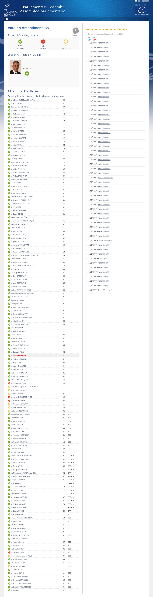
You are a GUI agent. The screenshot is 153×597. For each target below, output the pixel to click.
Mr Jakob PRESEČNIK (19, 228)
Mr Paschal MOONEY (18, 331)
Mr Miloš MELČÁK (17, 145)
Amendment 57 (104, 101)
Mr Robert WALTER (17, 432)
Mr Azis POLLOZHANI (18, 383)
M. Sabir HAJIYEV (17, 570)
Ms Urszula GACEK (17, 300)
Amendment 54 (104, 272)
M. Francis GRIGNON (18, 487)
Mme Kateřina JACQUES (19, 380)
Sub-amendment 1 (105, 178)
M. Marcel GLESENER (18, 135)
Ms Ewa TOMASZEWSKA (20, 307)
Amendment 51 (104, 214)
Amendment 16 (104, 155)
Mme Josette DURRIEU (19, 514)
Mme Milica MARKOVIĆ (19, 559)
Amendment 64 (104, 128)
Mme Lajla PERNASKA (19, 470)
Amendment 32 (104, 151)
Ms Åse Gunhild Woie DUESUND (22, 293)
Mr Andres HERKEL (18, 483)
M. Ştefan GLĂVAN (17, 241)
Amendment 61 (104, 231)
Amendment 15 (104, 133)
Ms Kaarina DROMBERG (19, 179)
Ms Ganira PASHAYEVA (19, 442)
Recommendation (105, 290)
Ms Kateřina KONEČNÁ (19, 217)
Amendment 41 (104, 52)
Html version (89, 39)
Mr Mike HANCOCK (18, 425)
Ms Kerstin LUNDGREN (19, 373)
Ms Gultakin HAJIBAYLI (19, 494)
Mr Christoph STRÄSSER (20, 580)
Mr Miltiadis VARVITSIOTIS (20, 204)
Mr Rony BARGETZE (18, 248)
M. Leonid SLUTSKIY (18, 552)
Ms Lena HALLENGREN (19, 411)
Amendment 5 (103, 61)
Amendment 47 (104, 146)
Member (21, 96)
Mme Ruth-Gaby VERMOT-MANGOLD (24, 387)
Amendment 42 (104, 70)
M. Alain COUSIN (17, 490)
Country (30, 96)
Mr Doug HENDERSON (19, 273)
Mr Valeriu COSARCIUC (19, 280)
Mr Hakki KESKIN (17, 369)
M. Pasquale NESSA (18, 501)
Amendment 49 (104, 164)
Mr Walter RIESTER (18, 169)
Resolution (102, 258)
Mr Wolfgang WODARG (19, 528)
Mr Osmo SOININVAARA (19, 314)
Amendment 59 (104, 137)
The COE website (142, 9)
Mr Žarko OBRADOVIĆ (19, 407)
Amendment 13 (104, 110)
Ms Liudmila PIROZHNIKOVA (21, 200)
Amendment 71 (104, 249)
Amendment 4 (103, 56)
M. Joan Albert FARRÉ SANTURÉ (22, 266)
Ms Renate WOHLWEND (19, 507)
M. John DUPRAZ (17, 190)
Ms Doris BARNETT (18, 549)
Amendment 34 (104, 281)
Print (75, 35)
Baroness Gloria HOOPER (20, 107)
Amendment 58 (104, 124)
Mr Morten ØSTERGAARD (20, 245)
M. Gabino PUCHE (17, 511)
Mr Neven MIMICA (17, 542)
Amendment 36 (104, 245)
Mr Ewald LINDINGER (18, 210)
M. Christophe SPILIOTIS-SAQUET (23, 221)
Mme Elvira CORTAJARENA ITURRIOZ (24, 255)
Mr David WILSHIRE (18, 452)
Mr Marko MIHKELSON (19, 186)
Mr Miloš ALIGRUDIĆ (18, 463)
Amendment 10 (104, 92)
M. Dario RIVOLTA (17, 183)
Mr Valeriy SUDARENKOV (20, 532)
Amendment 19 (104, 195)
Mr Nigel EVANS (16, 269)
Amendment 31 (104, 47)
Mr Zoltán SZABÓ (17, 214)
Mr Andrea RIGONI (17, 418)
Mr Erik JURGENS (17, 103)
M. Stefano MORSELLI (19, 359)
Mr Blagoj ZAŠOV (17, 362)
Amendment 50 (104, 191)
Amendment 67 (104, 205)
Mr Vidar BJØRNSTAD (18, 283)
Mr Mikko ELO (16, 521)
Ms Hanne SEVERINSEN (19, 428)
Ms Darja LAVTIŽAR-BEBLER (21, 587)
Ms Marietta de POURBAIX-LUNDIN (23, 473)
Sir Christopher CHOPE (19, 445)
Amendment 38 (104, 236)
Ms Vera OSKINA (17, 394)
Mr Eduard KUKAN (17, 352)
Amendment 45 (104, 119)
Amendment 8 (103, 83)
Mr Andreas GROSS (18, 117)
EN (136, 1)
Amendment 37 (104, 218)
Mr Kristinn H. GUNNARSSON (21, 318)
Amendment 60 (104, 222)
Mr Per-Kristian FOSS (18, 286)
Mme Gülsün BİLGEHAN (19, 166)
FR (139, 1)
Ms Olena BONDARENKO (20, 459)
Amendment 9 (103, 88)
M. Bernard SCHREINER (19, 110)
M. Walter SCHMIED (18, 141)
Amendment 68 (104, 209)
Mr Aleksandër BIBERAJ (19, 404)
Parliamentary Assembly (35, 9)
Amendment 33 (104, 276)
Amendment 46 (104, 142)
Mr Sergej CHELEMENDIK (20, 345)
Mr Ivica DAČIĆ (16, 335)
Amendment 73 (104, 285)
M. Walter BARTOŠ (17, 131)
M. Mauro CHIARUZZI (18, 366)
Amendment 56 (104, 74)
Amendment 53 (104, 227)
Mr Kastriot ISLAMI (17, 573)
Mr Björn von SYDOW (18, 563)
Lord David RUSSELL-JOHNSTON (23, 100)
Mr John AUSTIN (16, 231)
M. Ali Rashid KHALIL (19, 356)
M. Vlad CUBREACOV (18, 124)
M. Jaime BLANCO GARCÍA (20, 252)
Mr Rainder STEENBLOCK (20, 173)
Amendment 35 (104, 182)
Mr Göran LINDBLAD (18, 480)
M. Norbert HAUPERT (18, 138)
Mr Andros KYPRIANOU (19, 176)
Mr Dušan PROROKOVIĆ (20, 324)
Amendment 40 (104, 263)
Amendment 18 (104, 186)
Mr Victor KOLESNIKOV (19, 193)
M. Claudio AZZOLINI (18, 152)
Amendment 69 (104, 160)
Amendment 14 (104, 115)
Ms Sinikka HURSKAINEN (20, 539)
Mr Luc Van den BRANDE (20, 497)
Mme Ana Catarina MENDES (21, 583)
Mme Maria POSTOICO (19, 390)
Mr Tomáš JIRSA (16, 449)
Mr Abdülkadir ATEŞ (18, 114)
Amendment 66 (104, 173)
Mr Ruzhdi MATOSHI (18, 401)
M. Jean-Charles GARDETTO (21, 476)
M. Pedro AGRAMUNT (18, 504)
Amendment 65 (104, 169)
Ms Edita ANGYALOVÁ (19, 259)
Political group (43, 96)
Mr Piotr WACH (16, 311)
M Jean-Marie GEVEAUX (19, 162)
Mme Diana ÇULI (17, 328)
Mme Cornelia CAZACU (19, 235)
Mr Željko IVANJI (16, 466)
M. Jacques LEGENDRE (19, 121)
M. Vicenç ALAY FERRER (20, 262)
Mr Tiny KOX (15, 590)
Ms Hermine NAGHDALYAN (20, 414)
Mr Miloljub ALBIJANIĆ (18, 321)
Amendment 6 (103, 97)
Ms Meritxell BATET (17, 546)
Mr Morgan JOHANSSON (19, 376)
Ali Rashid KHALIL (27, 54)
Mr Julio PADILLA (17, 148)
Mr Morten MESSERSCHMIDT (21, 397)
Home (7, 19)
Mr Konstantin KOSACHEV (20, 435)
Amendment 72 (104, 267)
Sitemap (6, 1)
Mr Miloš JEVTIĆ (16, 338)
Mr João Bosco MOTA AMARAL (22, 456)
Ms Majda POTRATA (18, 224)
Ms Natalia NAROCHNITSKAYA (22, 197)
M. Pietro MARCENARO (19, 577)
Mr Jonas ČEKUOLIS (18, 421)
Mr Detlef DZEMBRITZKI (19, 297)
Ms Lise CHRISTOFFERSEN (21, 290)
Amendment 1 (103, 43)
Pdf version (94, 39)
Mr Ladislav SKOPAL (18, 128)
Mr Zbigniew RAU (17, 304)
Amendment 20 (104, 200)
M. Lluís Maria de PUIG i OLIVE (22, 518)
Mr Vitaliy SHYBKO (17, 159)
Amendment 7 (103, 79)
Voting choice (58, 96)
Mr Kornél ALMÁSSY (18, 342)
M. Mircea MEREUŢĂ (18, 238)
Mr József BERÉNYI (18, 349)
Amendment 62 (104, 65)
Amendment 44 (104, 106)
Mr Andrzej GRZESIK (18, 155)
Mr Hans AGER (16, 207)
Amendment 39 (104, 254)
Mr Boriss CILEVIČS (18, 525)
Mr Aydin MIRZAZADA (18, 438)
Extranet (145, 1)
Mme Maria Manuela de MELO (21, 556)
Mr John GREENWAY (18, 276)
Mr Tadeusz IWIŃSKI (18, 566)
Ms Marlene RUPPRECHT (20, 535)
